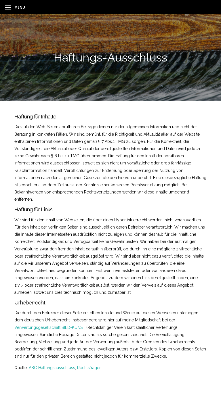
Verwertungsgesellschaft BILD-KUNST (49, 327)
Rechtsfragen (89, 367)
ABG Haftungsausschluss (52, 367)
